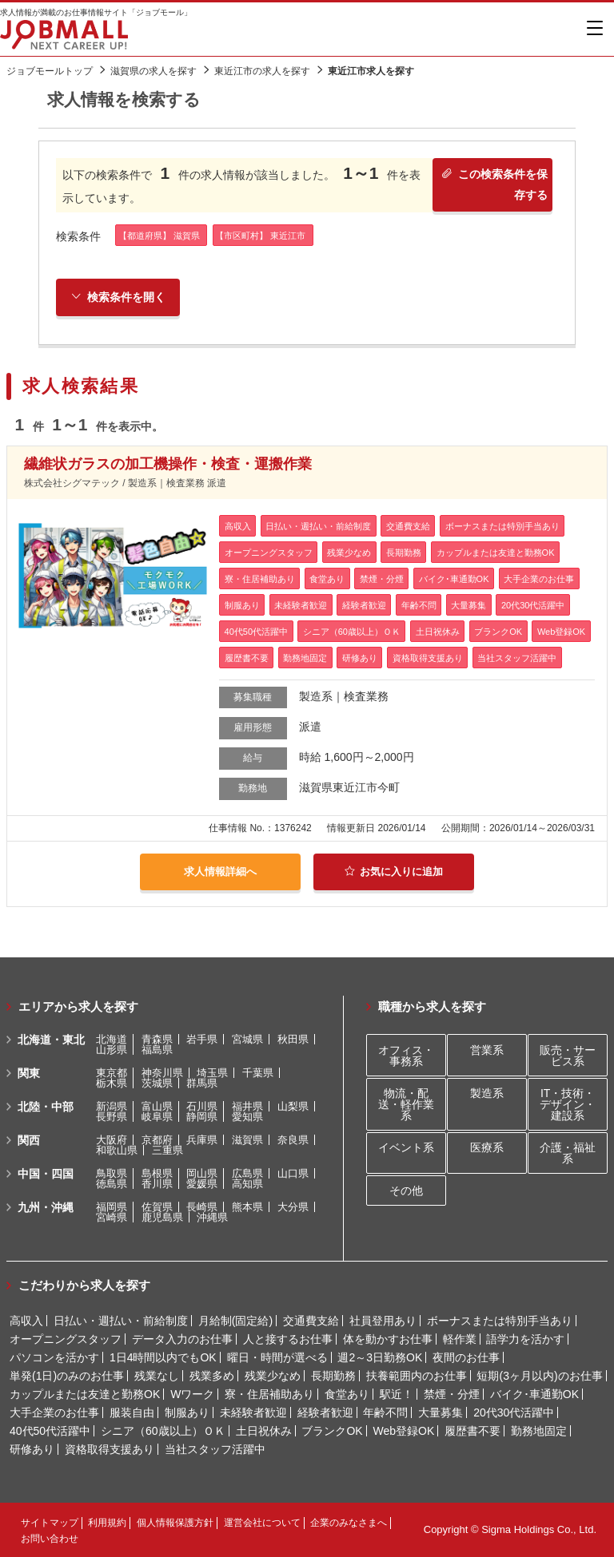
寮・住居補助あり (269, 1394)
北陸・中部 (46, 1106)
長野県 (111, 1116)
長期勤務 (333, 1375)
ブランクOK (331, 1430)
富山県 (157, 1106)
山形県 (111, 1049)
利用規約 (107, 1522)
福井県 (247, 1106)
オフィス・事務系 (406, 1056)
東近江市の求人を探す (262, 71)
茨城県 (157, 1083)
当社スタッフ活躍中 (215, 1449)
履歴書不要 (472, 1430)
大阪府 (111, 1140)
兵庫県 (201, 1140)
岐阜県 (157, 1116)
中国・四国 (46, 1173)
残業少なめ (273, 1375)
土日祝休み (264, 1430)
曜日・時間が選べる (277, 1357)
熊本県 (247, 1207)
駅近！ (396, 1394)
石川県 (201, 1106)
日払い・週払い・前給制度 (121, 1320)
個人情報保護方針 (175, 1522)
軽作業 (459, 1339)
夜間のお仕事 (466, 1357)
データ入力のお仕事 (182, 1339)
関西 (29, 1140)
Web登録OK (404, 1430)
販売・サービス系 (568, 1056)
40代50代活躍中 (50, 1430)
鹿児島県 (162, 1217)
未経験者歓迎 (253, 1412)
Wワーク (192, 1394)
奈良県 (293, 1140)
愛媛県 (201, 1184)
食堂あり (347, 1394)
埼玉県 (212, 1073)
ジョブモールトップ (49, 71)
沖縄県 (212, 1217)
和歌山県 (117, 1150)
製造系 (487, 1093)
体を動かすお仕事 (388, 1339)
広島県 (247, 1173)
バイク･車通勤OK (534, 1394)
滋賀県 (247, 1140)
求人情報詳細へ (220, 872)
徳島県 (111, 1184)
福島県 (157, 1049)
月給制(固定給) (235, 1320)
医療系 (487, 1147)
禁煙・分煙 (452, 1394)
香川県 (157, 1184)
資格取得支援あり (109, 1449)
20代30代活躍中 (513, 1412)
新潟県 (111, 1106)
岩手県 (201, 1039)
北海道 (111, 1039)
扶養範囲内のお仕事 (416, 1375)
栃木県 (111, 1083)
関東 (29, 1073)
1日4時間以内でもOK (163, 1357)
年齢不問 (385, 1412)
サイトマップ (49, 1522)
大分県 (293, 1207)
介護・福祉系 (568, 1153)
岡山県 (201, 1173)
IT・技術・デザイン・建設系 (568, 1104)
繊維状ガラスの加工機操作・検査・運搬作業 (168, 466)
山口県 (293, 1173)
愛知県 (247, 1116)
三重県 (167, 1150)
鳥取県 (111, 1173)
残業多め (211, 1375)
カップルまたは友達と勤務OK (85, 1394)
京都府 (157, 1140)
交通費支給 (311, 1320)
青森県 (157, 1039)
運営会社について (262, 1522)
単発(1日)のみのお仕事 (67, 1375)
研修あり (32, 1449)
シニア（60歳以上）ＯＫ (163, 1430)
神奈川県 (162, 1073)
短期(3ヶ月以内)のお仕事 (539, 1375)
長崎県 (201, 1207)
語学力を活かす (525, 1339)
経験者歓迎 (325, 1412)
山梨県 (293, 1106)
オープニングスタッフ (66, 1339)
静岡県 (201, 1116)
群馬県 (201, 1083)
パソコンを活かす (54, 1357)
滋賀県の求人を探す (153, 71)
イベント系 (406, 1147)
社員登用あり (383, 1320)
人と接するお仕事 (288, 1339)
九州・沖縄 (46, 1207)
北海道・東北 (51, 1039)
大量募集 (440, 1412)
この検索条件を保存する (492, 187)
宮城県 (247, 1039)
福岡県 (111, 1207)
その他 (406, 1190)
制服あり (187, 1412)
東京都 (111, 1073)
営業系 (487, 1050)
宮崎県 (111, 1217)
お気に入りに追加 (394, 872)
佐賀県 (157, 1207)
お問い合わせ (49, 1538)
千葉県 (257, 1073)
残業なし (156, 1375)
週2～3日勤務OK (379, 1357)
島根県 (157, 1173)
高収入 (26, 1320)
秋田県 (293, 1039)
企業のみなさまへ (348, 1522)
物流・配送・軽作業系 (406, 1104)
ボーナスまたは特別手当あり (499, 1320)
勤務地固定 (539, 1430)
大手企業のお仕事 (54, 1412)
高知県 (247, 1184)
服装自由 (132, 1412)
